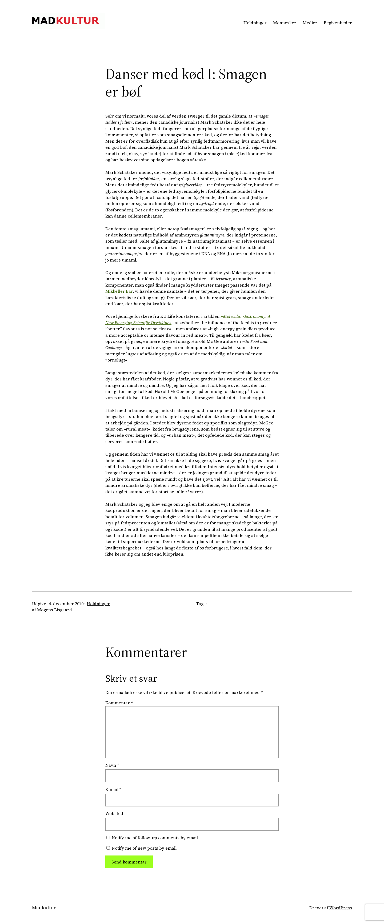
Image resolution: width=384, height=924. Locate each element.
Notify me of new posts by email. (145, 848)
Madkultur (44, 908)
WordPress (340, 908)
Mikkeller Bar (119, 291)
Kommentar (119, 703)
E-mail (113, 789)
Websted (114, 813)
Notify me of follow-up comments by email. (155, 838)
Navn (112, 765)
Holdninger (98, 603)
